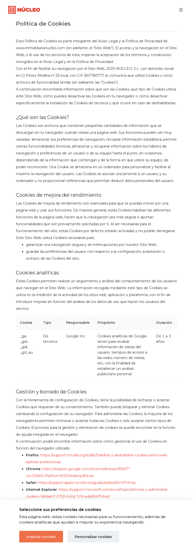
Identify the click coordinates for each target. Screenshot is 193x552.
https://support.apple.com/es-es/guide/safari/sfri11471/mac (87, 482)
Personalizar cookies (93, 537)
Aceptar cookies (41, 537)
